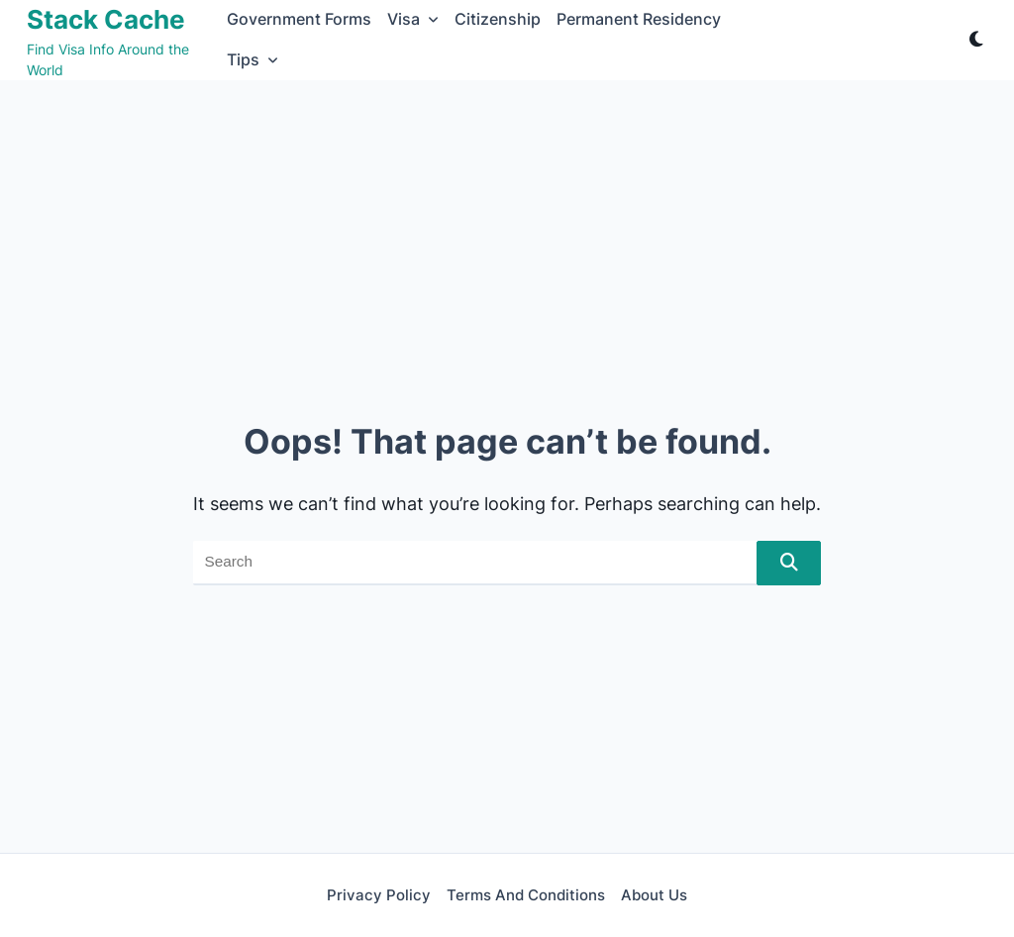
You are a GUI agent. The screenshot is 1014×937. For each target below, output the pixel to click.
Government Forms (299, 19)
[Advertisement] (507, 228)
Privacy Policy (379, 894)
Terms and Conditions (526, 894)
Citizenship (498, 19)
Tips (252, 60)
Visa (413, 19)
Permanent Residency (639, 19)
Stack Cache (106, 19)
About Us (654, 894)
